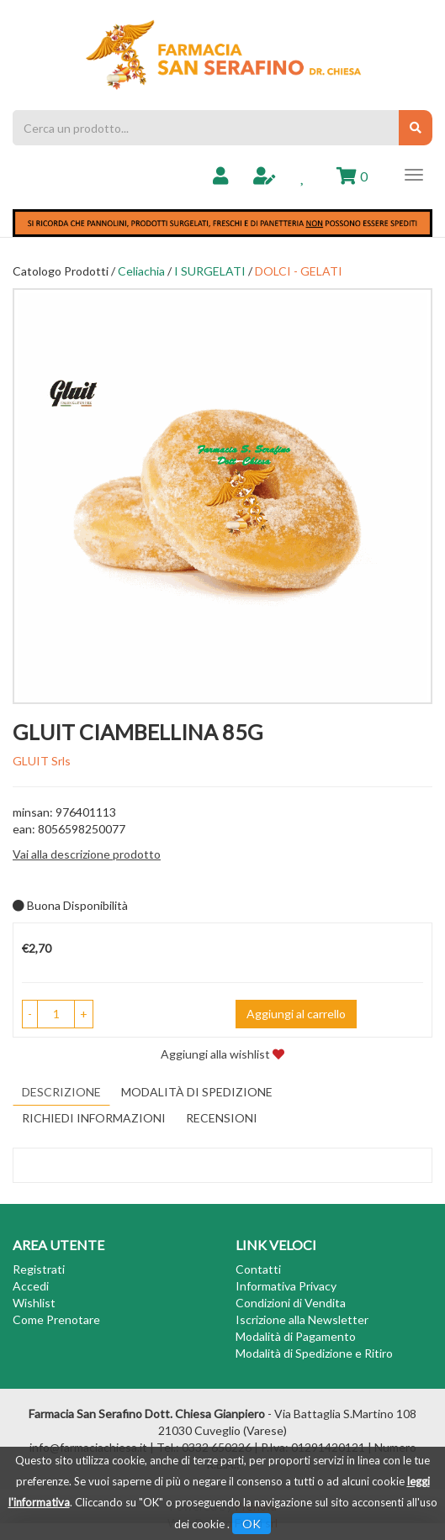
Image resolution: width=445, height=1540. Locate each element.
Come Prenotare (56, 1319)
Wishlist (34, 1303)
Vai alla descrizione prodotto (87, 854)
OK (251, 1523)
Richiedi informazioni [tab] (94, 1118)
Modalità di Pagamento (296, 1336)
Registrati (39, 1269)
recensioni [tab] (221, 1118)
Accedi (31, 1286)
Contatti (258, 1269)
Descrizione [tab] (61, 1092)
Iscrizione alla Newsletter (302, 1319)
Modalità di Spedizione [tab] (197, 1092)
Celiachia (141, 271)
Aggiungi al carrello (296, 1014)
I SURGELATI (210, 271)
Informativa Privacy (286, 1286)
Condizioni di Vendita (291, 1303)
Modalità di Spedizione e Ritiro (314, 1353)
